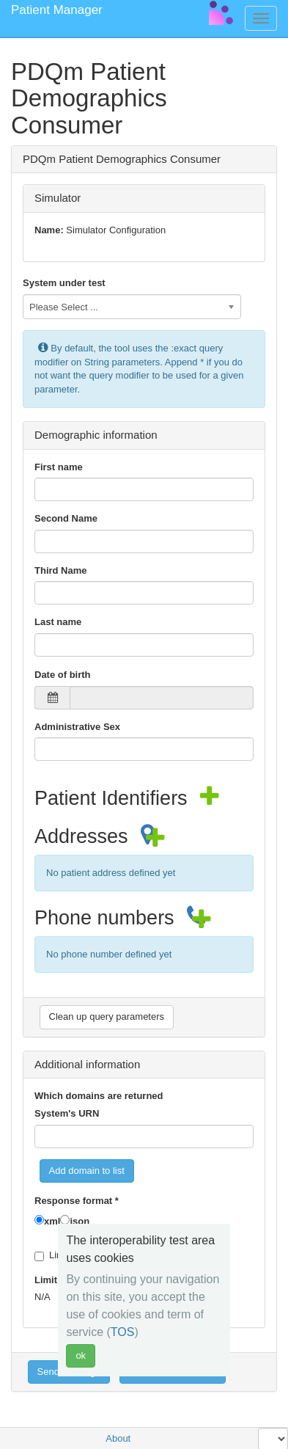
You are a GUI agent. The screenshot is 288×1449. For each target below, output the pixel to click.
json (79, 1221)
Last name (57, 621)
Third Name (60, 570)
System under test (64, 282)
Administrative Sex (77, 726)
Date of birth (62, 674)
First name (58, 466)
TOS (123, 1332)
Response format (76, 1200)
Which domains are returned (98, 1095)
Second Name (65, 518)
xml (52, 1221)
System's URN (66, 1113)
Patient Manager (57, 10)
